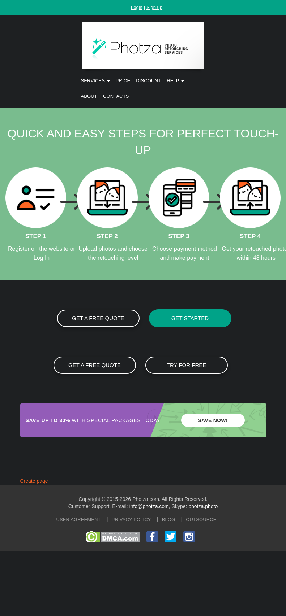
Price (123, 80)
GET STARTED (190, 318)
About (89, 96)
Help (175, 80)
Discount (148, 80)
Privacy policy (131, 519)
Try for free (186, 365)
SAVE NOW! (212, 420)
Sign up (154, 7)
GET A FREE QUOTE (98, 318)
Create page (34, 481)
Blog (168, 519)
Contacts (116, 96)
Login (136, 7)
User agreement (78, 519)
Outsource (201, 519)
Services (95, 80)
